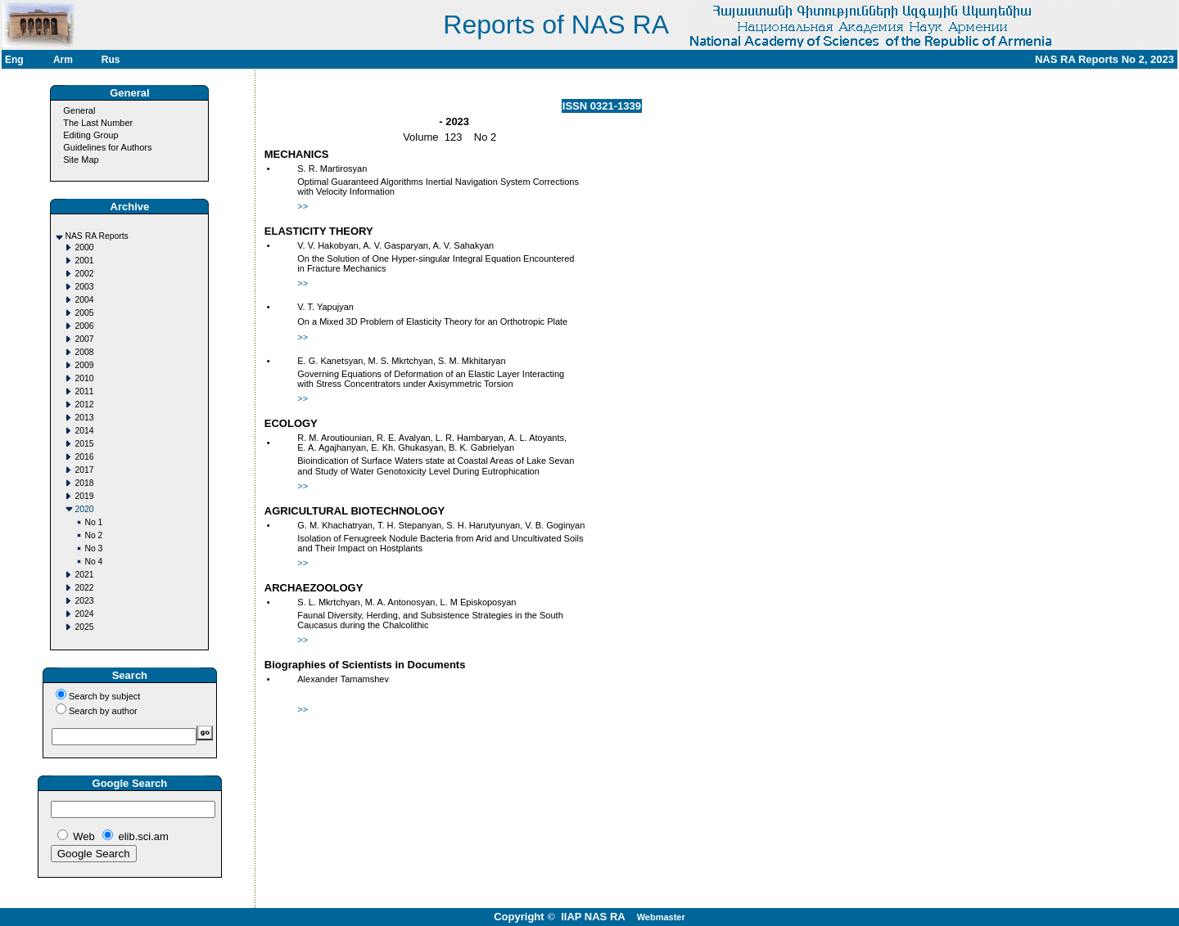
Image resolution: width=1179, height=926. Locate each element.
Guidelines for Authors (107, 147)
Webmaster (661, 917)
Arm (63, 59)
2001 (84, 260)
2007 (84, 339)
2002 (84, 273)
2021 (84, 574)
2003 (84, 286)
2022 (84, 587)
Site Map (80, 159)
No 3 (93, 548)
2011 (84, 391)
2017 (84, 469)
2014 (84, 430)
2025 (84, 627)
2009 (84, 365)
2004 (84, 299)
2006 (84, 325)
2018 (84, 483)
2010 (84, 378)
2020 (84, 509)
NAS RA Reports (96, 236)
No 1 (93, 522)
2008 (84, 352)
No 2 (93, 535)
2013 (84, 417)
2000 (84, 247)
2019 (84, 496)
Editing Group (90, 135)
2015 (84, 443)
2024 (84, 613)
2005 (84, 312)
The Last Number (98, 123)
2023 (84, 600)
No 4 (93, 561)
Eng (14, 59)
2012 (84, 404)
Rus (111, 59)
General (79, 110)
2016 (84, 456)
